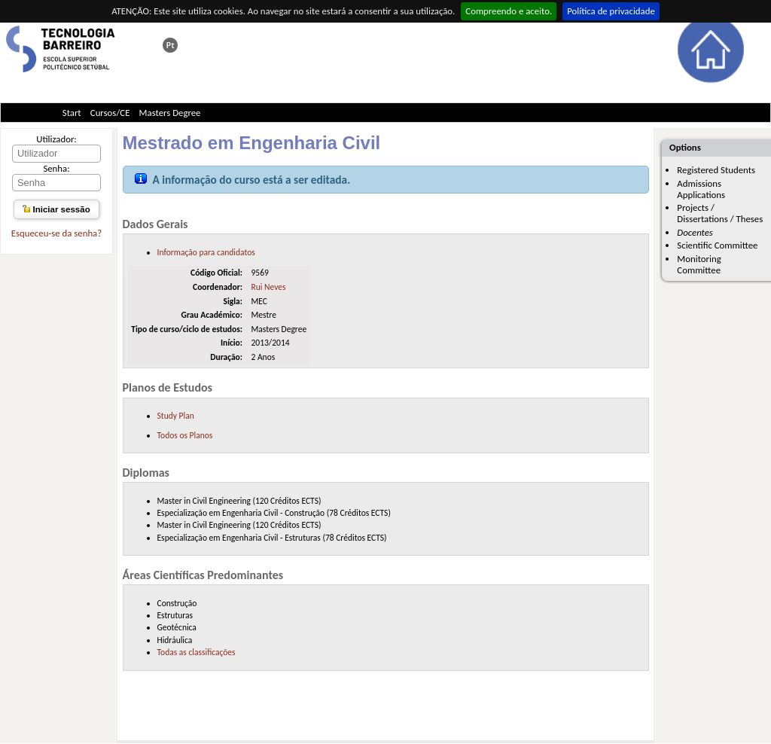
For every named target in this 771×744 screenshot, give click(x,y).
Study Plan (175, 415)
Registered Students (716, 169)
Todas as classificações (196, 652)
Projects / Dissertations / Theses (720, 213)
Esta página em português (170, 45)
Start (71, 112)
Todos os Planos (185, 435)
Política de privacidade (611, 11)
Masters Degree (170, 112)
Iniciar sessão (56, 209)
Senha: (56, 168)
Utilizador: (56, 139)
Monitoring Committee (699, 264)
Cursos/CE (110, 112)
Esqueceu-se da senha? (56, 233)
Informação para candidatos (206, 252)
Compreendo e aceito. (508, 11)
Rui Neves (268, 287)
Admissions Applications (701, 189)
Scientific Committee (717, 245)
